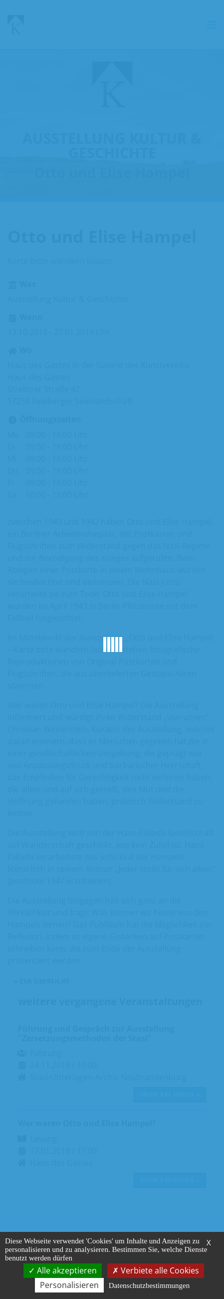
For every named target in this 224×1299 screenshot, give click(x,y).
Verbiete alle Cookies (155, 1270)
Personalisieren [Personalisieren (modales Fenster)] (69, 1284)
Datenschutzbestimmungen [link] (149, 1285)
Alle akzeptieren (62, 1270)
